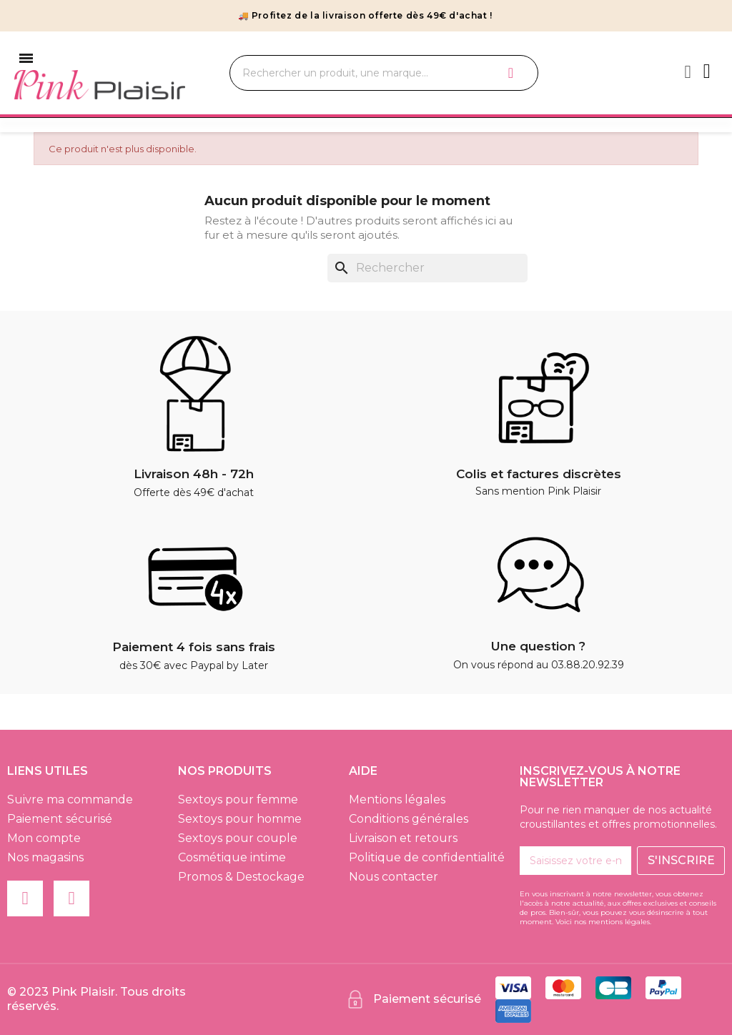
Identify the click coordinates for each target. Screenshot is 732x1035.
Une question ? (538, 646)
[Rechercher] (427, 268)
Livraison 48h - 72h (194, 474)
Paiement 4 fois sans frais (193, 647)
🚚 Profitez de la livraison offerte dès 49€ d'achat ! (365, 15)
